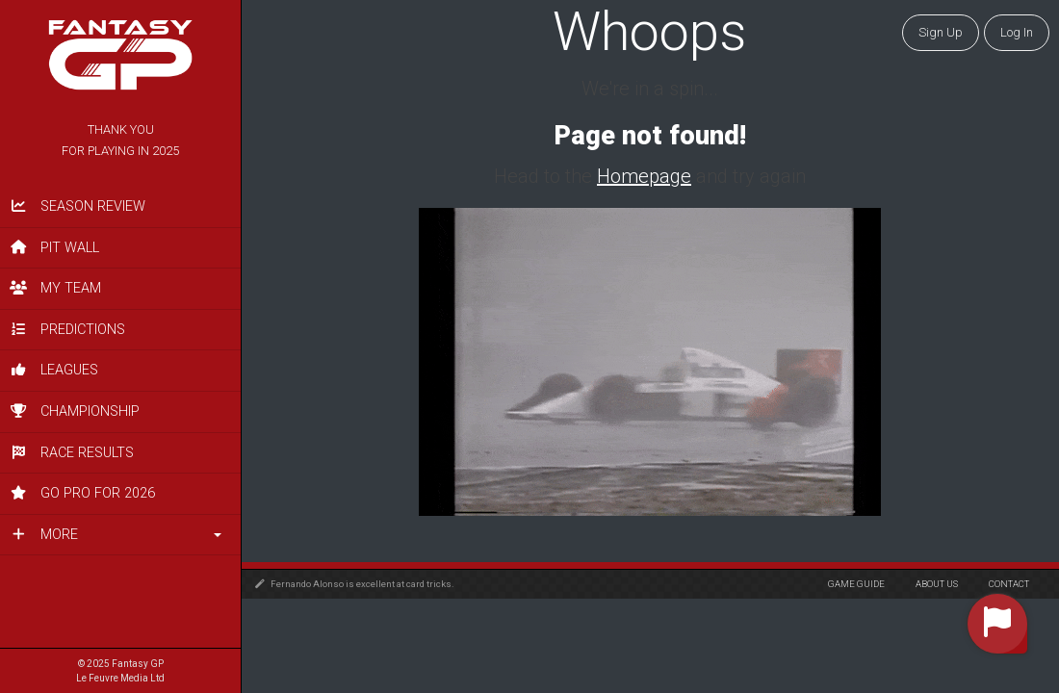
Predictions (67, 329)
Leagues (54, 370)
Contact (1009, 583)
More (44, 534)
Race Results (72, 453)
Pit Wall (54, 248)
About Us (937, 583)
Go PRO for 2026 (82, 493)
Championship (75, 411)
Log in (1016, 32)
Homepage (644, 176)
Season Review (77, 206)
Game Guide (856, 583)
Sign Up (940, 32)
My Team (55, 288)
